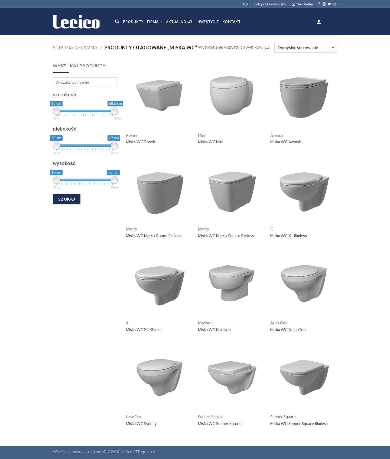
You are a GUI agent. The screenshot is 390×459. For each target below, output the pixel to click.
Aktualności (179, 22)
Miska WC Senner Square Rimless (299, 423)
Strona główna (75, 47)
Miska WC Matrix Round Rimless (153, 235)
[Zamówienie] (305, 47)
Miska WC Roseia (141, 142)
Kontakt (231, 22)
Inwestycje (207, 22)
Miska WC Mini (210, 142)
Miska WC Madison (214, 329)
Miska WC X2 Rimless (144, 329)
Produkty (133, 22)
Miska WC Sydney (141, 423)
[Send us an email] (334, 4)
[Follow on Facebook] (319, 4)
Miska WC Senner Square (220, 423)
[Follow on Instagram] (324, 4)
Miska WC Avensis (286, 142)
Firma (154, 21)
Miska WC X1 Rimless (288, 235)
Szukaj (66, 199)
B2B (245, 4)
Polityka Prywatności (270, 4)
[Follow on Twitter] (329, 4)
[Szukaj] (117, 22)
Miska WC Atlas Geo (288, 329)
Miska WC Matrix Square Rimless (226, 235)
